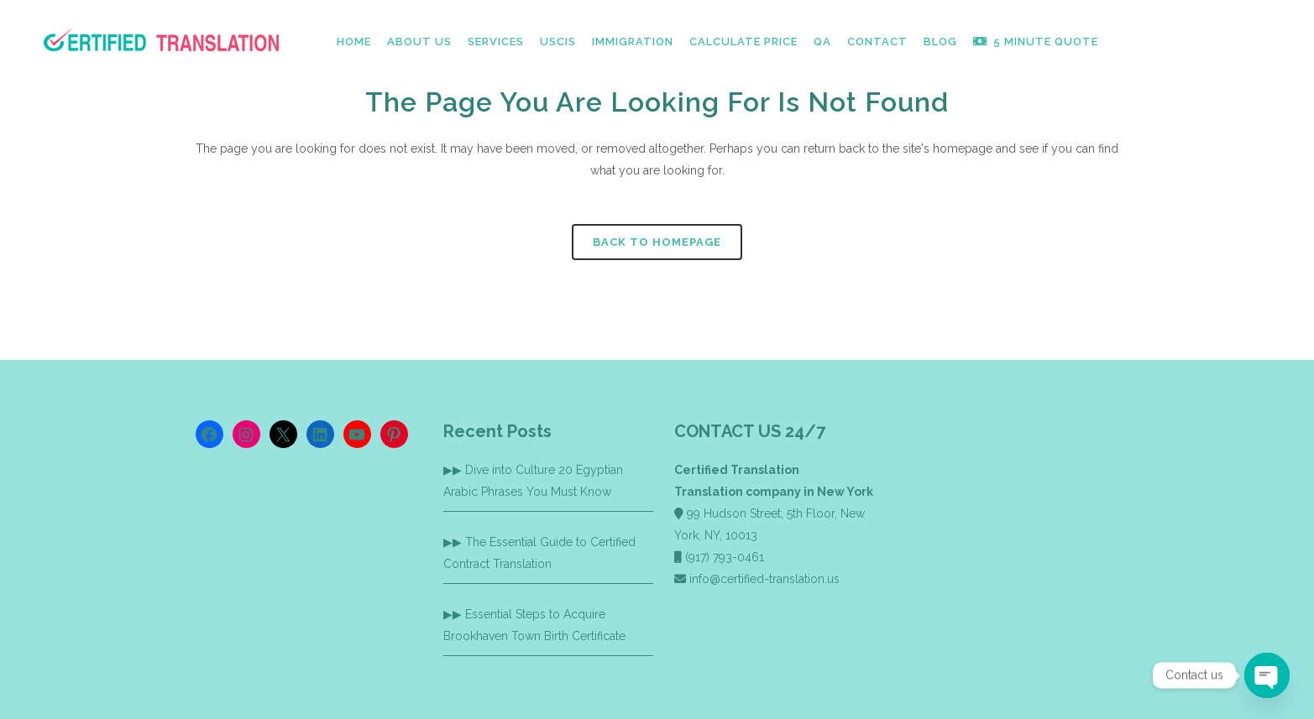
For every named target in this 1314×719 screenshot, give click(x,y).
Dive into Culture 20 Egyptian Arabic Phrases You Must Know (533, 480)
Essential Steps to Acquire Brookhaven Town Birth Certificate (534, 625)
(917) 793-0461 (724, 557)
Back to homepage (657, 242)
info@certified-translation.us (764, 579)
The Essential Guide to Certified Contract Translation (539, 553)
